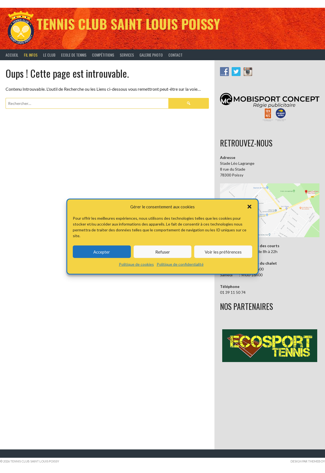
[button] (249, 206)
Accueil (12, 55)
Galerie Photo (151, 55)
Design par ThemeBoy (308, 461)
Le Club (49, 55)
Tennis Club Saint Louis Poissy (128, 24)
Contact (175, 55)
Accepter (101, 251)
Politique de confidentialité (180, 264)
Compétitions (103, 55)
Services (127, 55)
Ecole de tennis (73, 55)
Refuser (162, 251)
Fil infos (31, 55)
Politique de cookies (136, 264)
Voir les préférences (223, 251)
